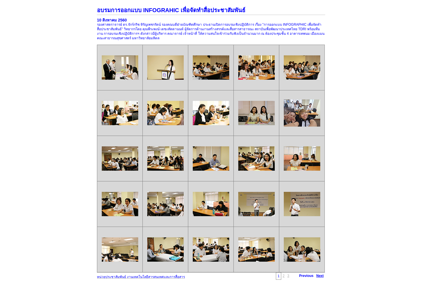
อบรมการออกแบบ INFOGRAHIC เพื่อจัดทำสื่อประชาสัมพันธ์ (171, 10)
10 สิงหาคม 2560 (112, 20)
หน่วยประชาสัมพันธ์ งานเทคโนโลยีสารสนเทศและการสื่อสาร (141, 277)
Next (320, 276)
